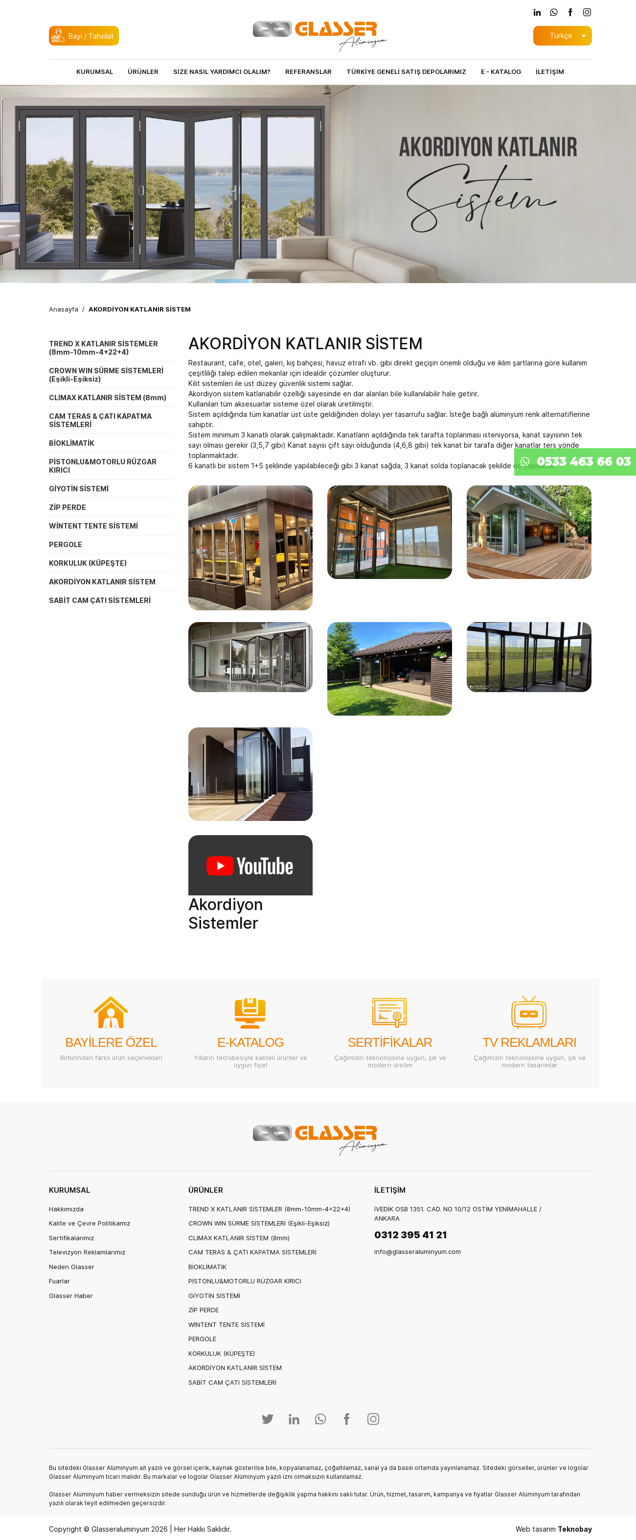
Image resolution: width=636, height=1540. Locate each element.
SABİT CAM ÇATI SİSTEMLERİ (100, 600)
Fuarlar (59, 1281)
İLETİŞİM (550, 71)
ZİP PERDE (67, 507)
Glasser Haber (71, 1295)
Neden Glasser (71, 1267)
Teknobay (575, 1529)
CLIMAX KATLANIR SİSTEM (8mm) (107, 397)
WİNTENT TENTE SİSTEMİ (93, 526)
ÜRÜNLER (143, 71)
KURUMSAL (94, 71)
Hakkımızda (66, 1209)
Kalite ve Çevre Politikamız (89, 1223)
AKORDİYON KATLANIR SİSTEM (140, 309)
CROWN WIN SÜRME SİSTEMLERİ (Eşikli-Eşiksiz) (106, 374)
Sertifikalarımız (71, 1238)
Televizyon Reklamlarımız (87, 1252)
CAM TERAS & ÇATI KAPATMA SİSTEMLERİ (100, 420)
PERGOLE (65, 544)
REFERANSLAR (308, 71)
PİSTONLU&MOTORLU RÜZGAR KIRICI (103, 465)
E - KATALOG (501, 71)
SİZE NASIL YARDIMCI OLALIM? (222, 71)
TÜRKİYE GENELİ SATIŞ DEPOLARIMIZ (406, 71)
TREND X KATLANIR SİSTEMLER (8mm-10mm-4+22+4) (103, 347)
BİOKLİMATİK (71, 443)
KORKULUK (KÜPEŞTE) (88, 563)
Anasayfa (63, 309)
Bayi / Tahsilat (91, 36)
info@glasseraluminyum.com (417, 1251)
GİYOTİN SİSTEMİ (79, 488)
